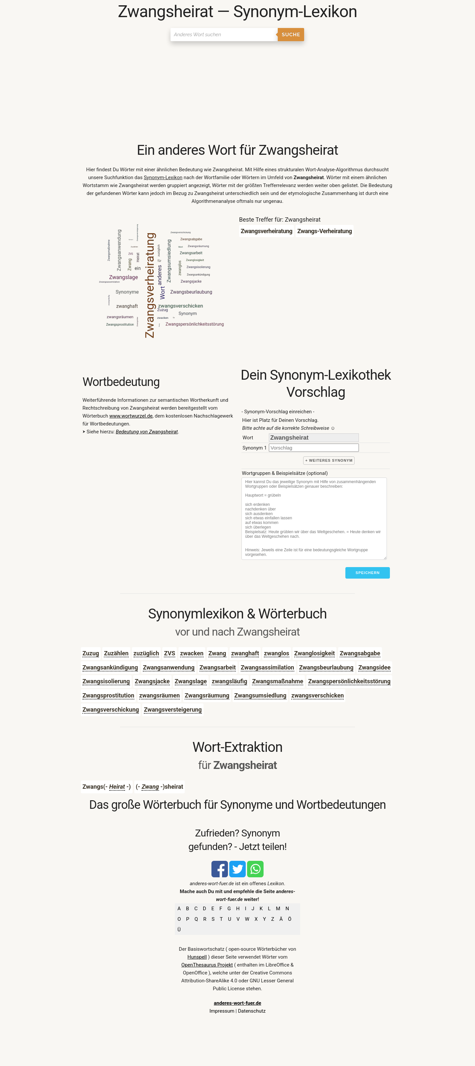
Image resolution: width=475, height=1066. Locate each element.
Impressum (221, 1011)
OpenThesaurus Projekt (207, 965)
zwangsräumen (159, 695)
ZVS (169, 653)
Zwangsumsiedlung (260, 695)
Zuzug (90, 653)
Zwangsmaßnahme (277, 681)
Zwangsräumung (207, 695)
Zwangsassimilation (267, 667)
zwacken (192, 653)
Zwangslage (191, 681)
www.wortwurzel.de (130, 416)
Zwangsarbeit (218, 667)
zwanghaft (245, 653)
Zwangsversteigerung (173, 709)
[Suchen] (224, 34)
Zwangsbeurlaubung (326, 667)
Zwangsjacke (152, 681)
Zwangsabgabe (360, 653)
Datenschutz (252, 1011)
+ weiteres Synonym (329, 460)
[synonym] (314, 448)
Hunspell (197, 957)
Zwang (217, 653)
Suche (291, 35)
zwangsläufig (229, 681)
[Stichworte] (314, 519)
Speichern (368, 573)
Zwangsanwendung (169, 667)
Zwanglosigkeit (314, 653)
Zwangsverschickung (110, 709)
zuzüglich (146, 653)
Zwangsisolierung (106, 681)
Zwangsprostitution (108, 695)
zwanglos (276, 653)
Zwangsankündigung (110, 667)
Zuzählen (116, 653)
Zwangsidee (374, 667)
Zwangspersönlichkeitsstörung (349, 681)
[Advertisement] (237, 92)
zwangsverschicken (317, 695)
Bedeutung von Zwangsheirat (147, 432)
